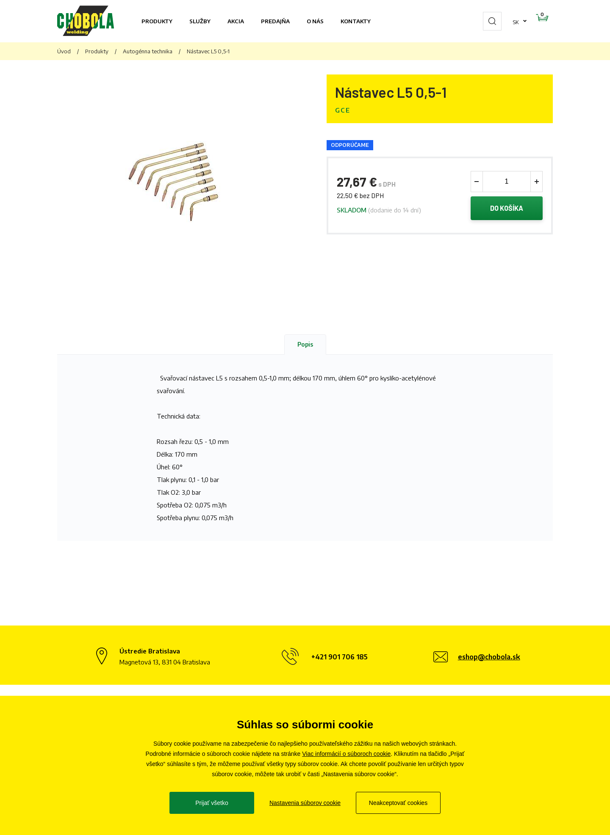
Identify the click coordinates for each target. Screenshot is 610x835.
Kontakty (356, 21)
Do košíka (506, 209)
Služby (200, 21)
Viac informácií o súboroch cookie (346, 753)
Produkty (156, 21)
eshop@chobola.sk (489, 657)
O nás (315, 21)
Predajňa (275, 21)
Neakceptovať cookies (398, 802)
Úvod (64, 51)
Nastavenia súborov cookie (305, 802)
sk (489, 21)
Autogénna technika (147, 51)
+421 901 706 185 (339, 657)
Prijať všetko (211, 802)
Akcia (235, 21)
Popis (305, 344)
